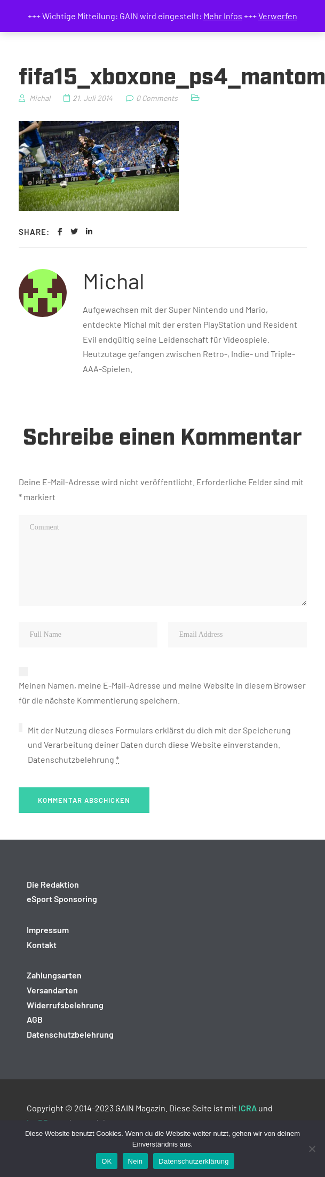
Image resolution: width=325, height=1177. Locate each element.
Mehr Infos (222, 16)
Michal (114, 280)
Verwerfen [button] (277, 16)
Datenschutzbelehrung (71, 759)
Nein (135, 1161)
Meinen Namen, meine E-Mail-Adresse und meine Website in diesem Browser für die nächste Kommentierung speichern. (162, 692)
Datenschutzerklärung (193, 1161)
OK (106, 1161)
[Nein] (311, 1148)
